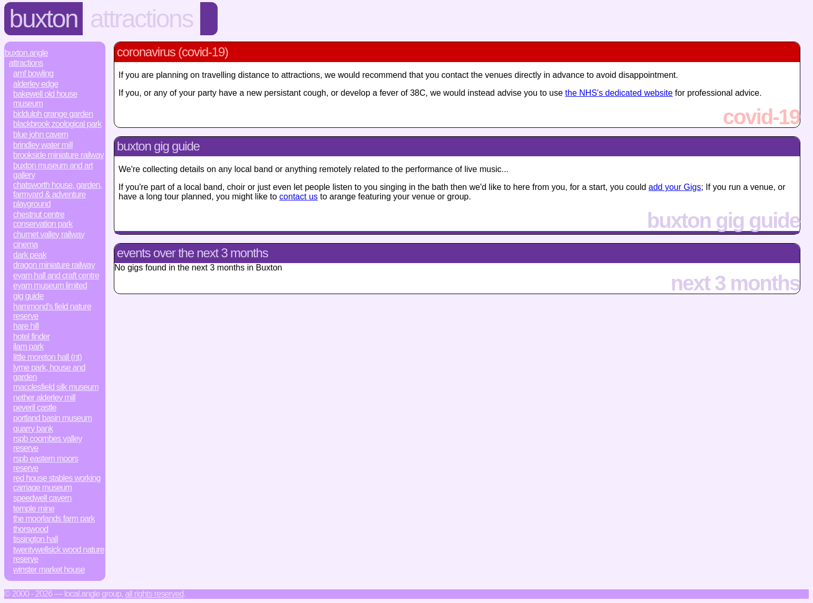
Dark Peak (29, 254)
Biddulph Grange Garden (53, 113)
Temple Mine (33, 508)
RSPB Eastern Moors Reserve (45, 463)
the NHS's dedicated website (619, 92)
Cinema (25, 244)
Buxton (43, 19)
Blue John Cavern (40, 134)
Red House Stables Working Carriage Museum (57, 483)
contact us (298, 196)
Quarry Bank (33, 428)
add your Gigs (675, 187)
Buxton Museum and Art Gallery (53, 170)
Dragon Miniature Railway (54, 264)
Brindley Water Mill (43, 144)
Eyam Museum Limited (50, 285)
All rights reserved (154, 593)
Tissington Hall (35, 539)
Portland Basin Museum (52, 418)
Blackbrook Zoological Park (57, 123)
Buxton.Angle (26, 52)
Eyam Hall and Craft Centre (56, 275)
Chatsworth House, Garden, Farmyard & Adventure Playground (57, 194)
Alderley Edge (35, 83)
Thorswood (30, 529)
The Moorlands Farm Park (54, 518)
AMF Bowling (33, 73)
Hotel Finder (31, 336)
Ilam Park (28, 346)
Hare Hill (26, 325)
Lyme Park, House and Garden (49, 372)
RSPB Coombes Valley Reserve (47, 443)
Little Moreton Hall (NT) (47, 357)
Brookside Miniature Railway (58, 154)
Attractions (141, 19)
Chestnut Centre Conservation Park (43, 219)
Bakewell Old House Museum (45, 98)
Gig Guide (28, 296)
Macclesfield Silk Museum (56, 387)
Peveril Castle (34, 407)
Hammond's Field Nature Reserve (52, 311)
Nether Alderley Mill (44, 397)
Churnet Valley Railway (48, 234)
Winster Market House (49, 569)
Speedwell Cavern (42, 498)
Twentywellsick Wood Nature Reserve (58, 554)
